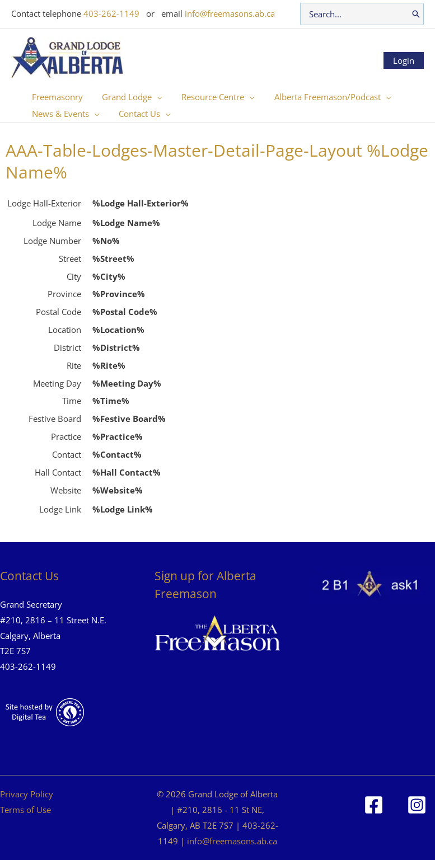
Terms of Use (25, 809)
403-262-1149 (111, 13)
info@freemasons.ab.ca (230, 13)
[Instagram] (417, 805)
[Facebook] (374, 805)
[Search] (416, 14)
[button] (153, 96)
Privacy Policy (26, 794)
